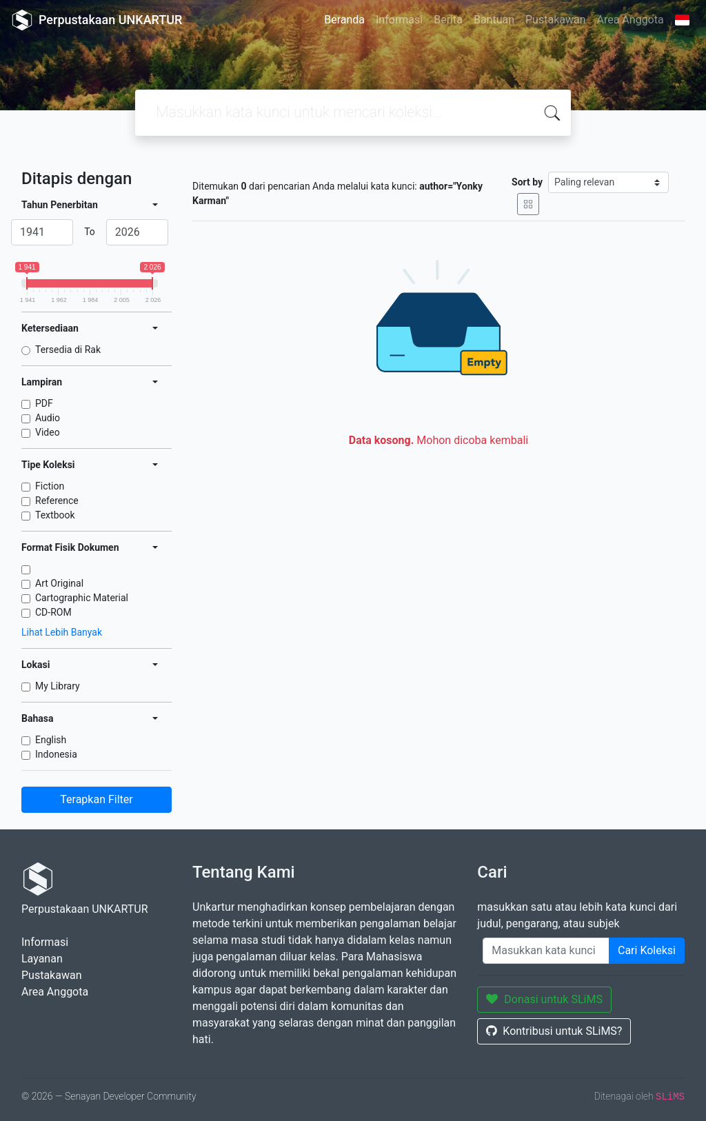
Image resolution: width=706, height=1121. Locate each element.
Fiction (49, 486)
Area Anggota (630, 19)
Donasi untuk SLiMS (544, 999)
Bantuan (494, 19)
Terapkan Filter (96, 799)
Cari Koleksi (647, 950)
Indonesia (56, 754)
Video (47, 432)
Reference (57, 500)
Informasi (399, 19)
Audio (47, 417)
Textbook (55, 515)
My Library (57, 685)
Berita (448, 19)
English (50, 739)
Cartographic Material (81, 597)
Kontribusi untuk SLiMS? (554, 1031)
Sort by (527, 182)
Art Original (59, 583)
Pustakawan (555, 19)
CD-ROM (53, 612)
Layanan (42, 958)
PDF (44, 403)
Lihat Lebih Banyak (61, 632)
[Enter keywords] (546, 951)
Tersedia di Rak (68, 349)
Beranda (344, 19)
